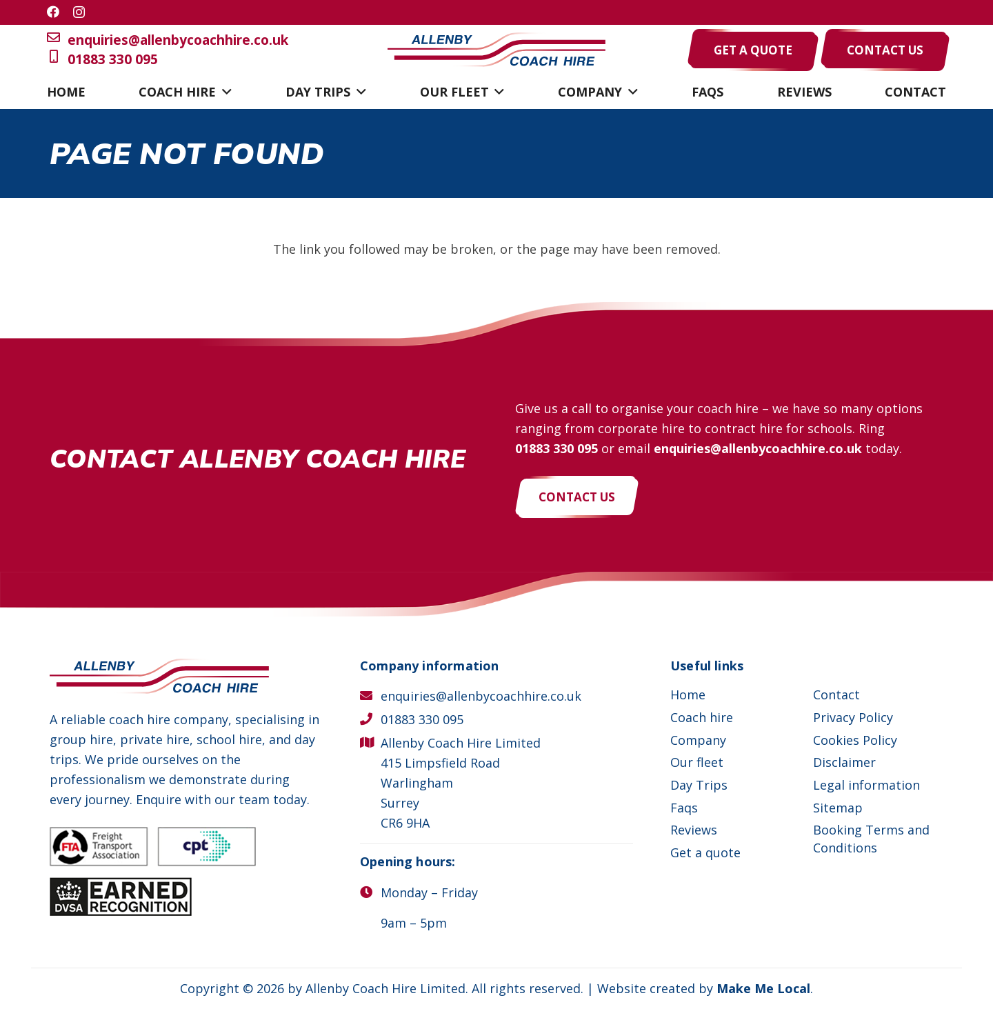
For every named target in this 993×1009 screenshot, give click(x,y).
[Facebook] (53, 12)
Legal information (866, 785)
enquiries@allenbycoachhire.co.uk (167, 40)
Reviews (693, 829)
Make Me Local (763, 988)
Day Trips (699, 785)
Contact (836, 694)
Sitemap (838, 807)
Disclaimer (844, 762)
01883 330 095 (102, 60)
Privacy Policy (853, 717)
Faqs (684, 807)
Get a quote (705, 852)
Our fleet (696, 762)
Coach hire (701, 717)
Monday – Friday (429, 892)
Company (698, 740)
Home (687, 694)
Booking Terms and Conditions (871, 838)
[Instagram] (79, 12)
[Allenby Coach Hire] (496, 50)
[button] (224, 91)
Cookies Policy (855, 740)
